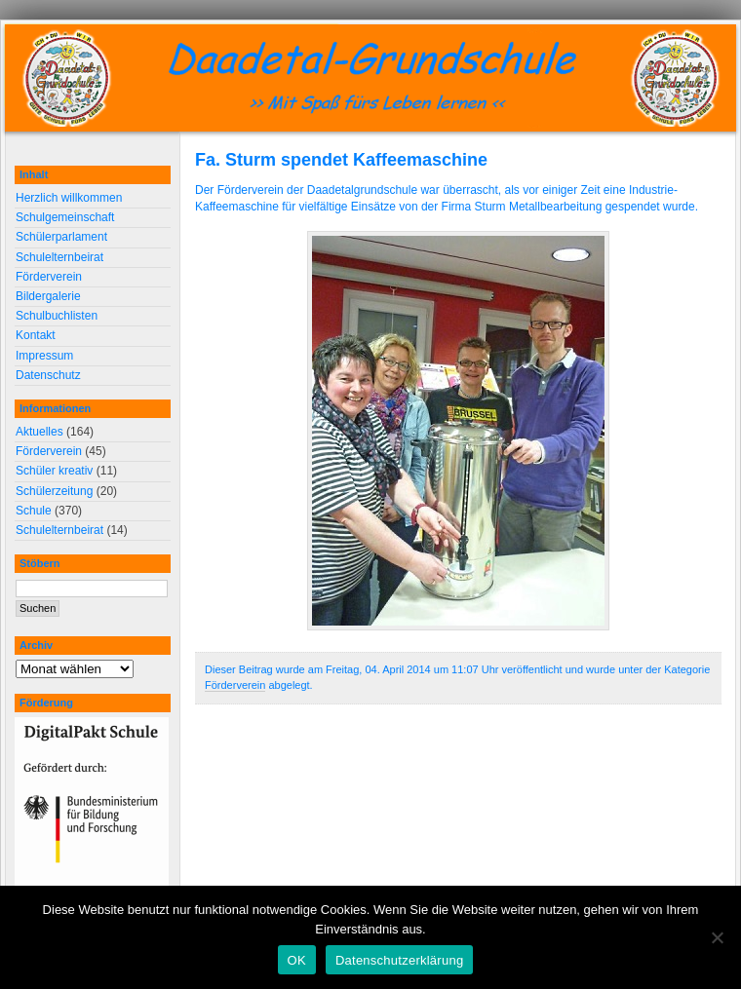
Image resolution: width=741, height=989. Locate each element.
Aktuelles (39, 431)
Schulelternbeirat (59, 257)
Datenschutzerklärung (399, 960)
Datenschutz (48, 375)
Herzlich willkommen (69, 198)
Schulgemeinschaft (65, 217)
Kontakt (36, 335)
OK (297, 960)
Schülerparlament (61, 237)
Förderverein (235, 685)
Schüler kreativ (54, 470)
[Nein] (716, 937)
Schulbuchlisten (57, 316)
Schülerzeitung (54, 491)
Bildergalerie (48, 296)
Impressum (44, 355)
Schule (34, 510)
